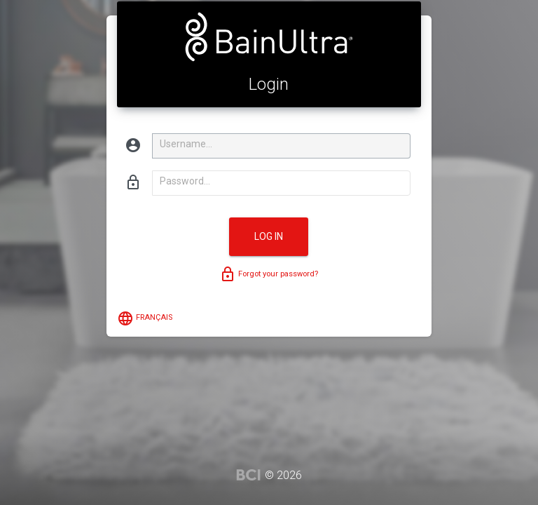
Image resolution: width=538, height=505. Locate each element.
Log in (268, 236)
